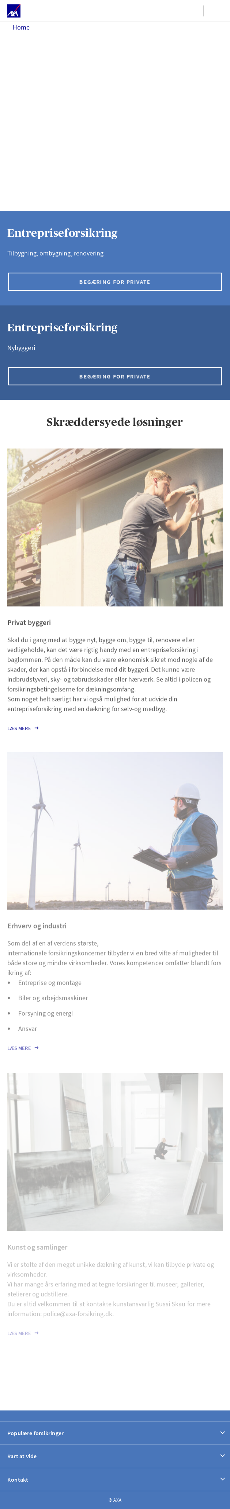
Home (21, 27)
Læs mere (19, 735)
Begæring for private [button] (115, 281)
